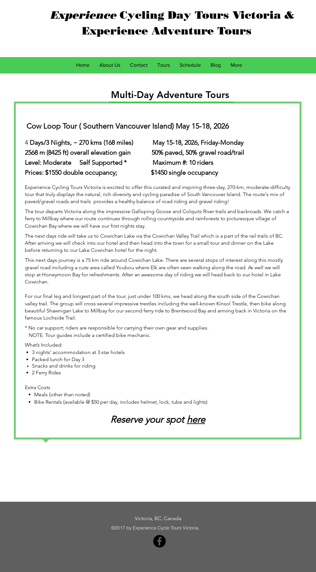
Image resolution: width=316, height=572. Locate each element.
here (196, 419)
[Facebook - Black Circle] (159, 541)
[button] (164, 65)
